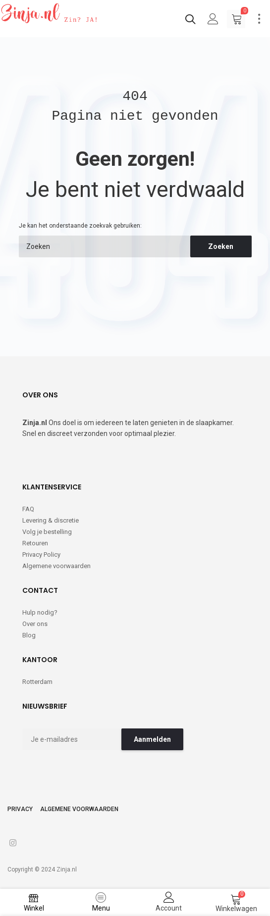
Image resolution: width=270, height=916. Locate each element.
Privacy (20, 809)
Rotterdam (37, 681)
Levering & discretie (50, 520)
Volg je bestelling (47, 531)
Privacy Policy (41, 554)
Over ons (35, 623)
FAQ (28, 509)
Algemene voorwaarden (56, 566)
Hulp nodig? (39, 612)
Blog (29, 635)
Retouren (35, 543)
